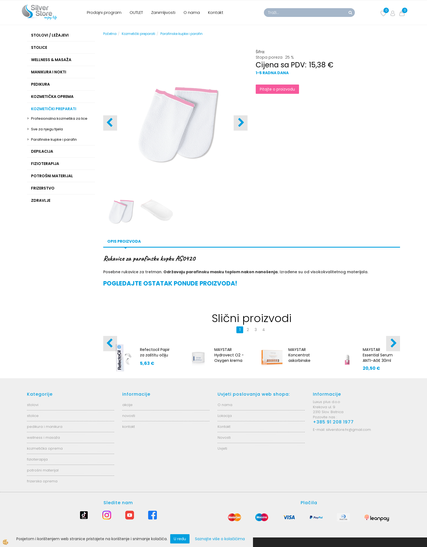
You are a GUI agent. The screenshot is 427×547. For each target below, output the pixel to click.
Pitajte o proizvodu (277, 89)
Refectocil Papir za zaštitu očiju (155, 352)
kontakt (128, 426)
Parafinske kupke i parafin (54, 139)
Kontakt (215, 12)
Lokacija (225, 415)
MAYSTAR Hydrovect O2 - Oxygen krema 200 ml (229, 358)
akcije (127, 404)
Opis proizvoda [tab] (124, 241)
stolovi (32, 404)
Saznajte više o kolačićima (220, 539)
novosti (128, 415)
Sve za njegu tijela (47, 129)
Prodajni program (104, 12)
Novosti (224, 437)
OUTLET (136, 12)
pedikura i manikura (44, 426)
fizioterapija (37, 459)
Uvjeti (222, 448)
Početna (110, 33)
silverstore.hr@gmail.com (348, 429)
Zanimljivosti (163, 12)
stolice (33, 415)
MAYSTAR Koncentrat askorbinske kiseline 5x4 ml (302, 358)
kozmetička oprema (45, 448)
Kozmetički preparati (138, 33)
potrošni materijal (43, 470)
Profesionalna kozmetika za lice (59, 118)
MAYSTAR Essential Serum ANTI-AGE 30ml (378, 355)
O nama (192, 12)
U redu (180, 539)
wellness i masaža (43, 437)
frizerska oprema (42, 481)
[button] (241, 123)
